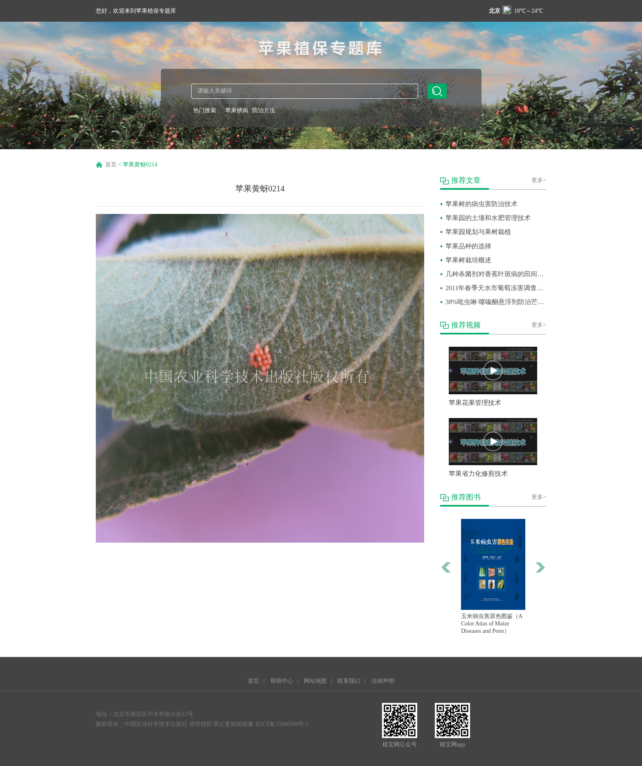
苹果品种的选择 (468, 246)
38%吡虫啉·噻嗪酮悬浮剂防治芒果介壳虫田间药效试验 (495, 301)
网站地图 (315, 681)
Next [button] (540, 567)
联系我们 (348, 681)
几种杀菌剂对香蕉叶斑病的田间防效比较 (495, 273)
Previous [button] (446, 567)
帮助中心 (281, 681)
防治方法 (263, 110)
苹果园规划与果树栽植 (478, 231)
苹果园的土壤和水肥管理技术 (488, 217)
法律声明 (382, 681)
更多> (538, 180)
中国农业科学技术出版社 (156, 724)
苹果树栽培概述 (468, 260)
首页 (111, 164)
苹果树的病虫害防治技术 (481, 203)
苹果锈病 (236, 110)
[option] (493, 577)
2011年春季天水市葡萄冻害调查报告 (495, 287)
